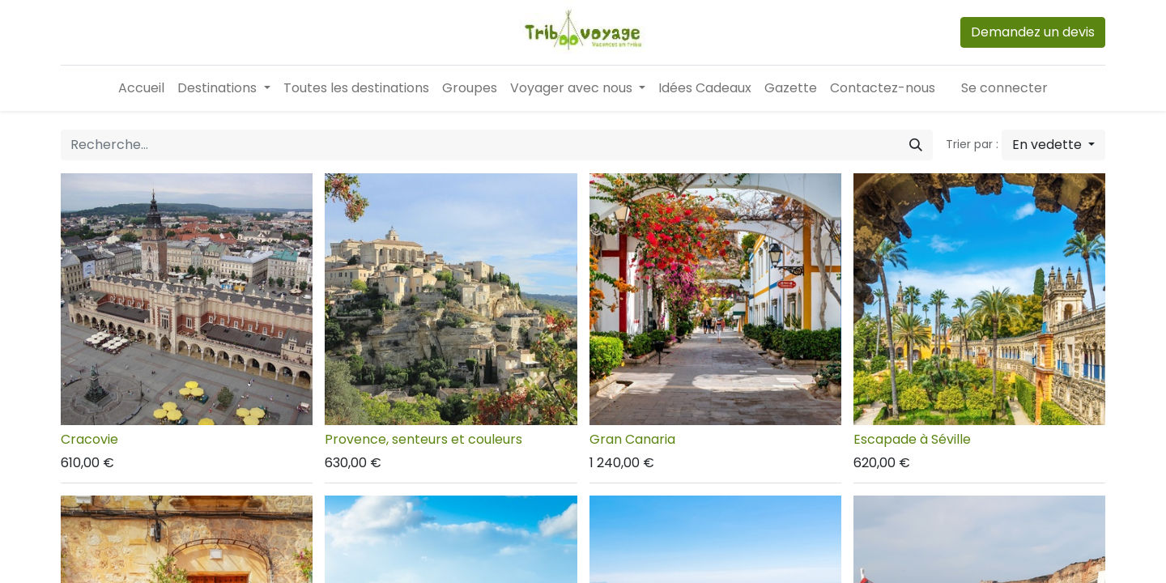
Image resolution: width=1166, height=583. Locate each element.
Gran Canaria (632, 439)
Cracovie (89, 439)
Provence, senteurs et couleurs (423, 439)
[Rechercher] (916, 145)
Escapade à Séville (912, 439)
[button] (1053, 145)
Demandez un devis (1033, 32)
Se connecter (1004, 88)
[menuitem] (141, 88)
